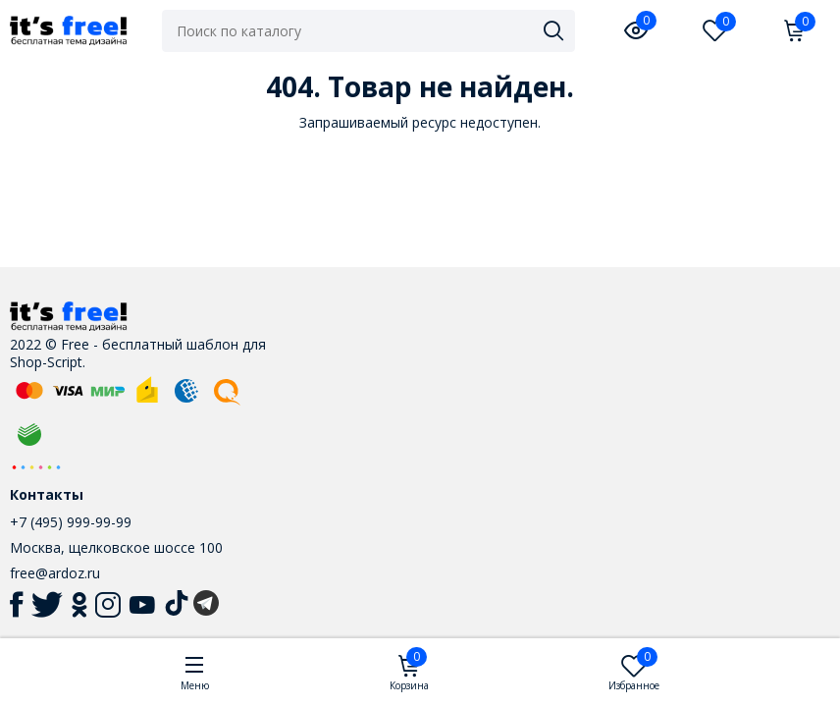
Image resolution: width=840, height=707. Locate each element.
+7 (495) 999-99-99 (70, 522)
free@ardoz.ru (55, 573)
